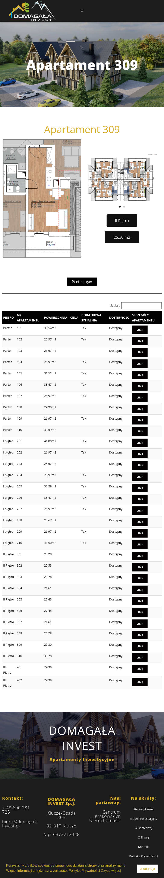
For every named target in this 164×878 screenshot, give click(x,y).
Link (139, 329)
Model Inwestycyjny (143, 819)
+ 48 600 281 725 (16, 810)
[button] (90, 178)
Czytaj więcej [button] (111, 870)
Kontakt (143, 847)
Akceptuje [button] (147, 869)
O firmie (143, 837)
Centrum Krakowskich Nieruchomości (105, 816)
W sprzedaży (143, 828)
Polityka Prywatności (143, 856)
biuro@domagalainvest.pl (20, 824)
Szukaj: (115, 305)
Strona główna (143, 809)
